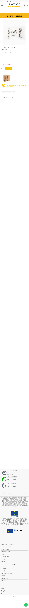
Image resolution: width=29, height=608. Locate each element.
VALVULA (13, 91)
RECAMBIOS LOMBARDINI (6, 91)
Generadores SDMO (5, 556)
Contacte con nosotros (5, 566)
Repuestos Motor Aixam (5, 551)
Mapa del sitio (3, 580)
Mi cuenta (14, 583)
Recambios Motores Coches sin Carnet (8, 544)
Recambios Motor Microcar (6, 546)
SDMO (2, 554)
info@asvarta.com (11, 1)
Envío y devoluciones (5, 571)
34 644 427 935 (5, 593)
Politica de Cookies (4, 578)
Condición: (11, 50)
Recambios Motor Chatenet (6, 553)
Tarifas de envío (5, 95)
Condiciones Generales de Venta (7, 573)
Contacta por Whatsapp (12, 476)
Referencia (2, 50)
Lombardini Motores (4, 559)
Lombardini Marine (4, 558)
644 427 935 (18, 1)
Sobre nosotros (4, 575)
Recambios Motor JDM (5, 549)
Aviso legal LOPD (4, 570)
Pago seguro (3, 576)
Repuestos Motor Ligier (5, 547)
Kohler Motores (4, 561)
